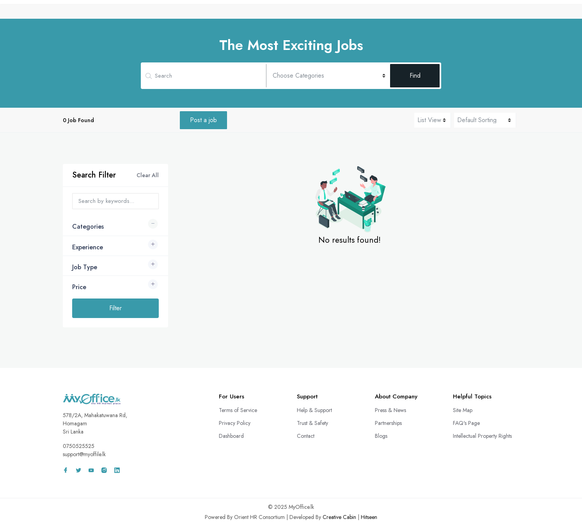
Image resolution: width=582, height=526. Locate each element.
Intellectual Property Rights (482, 436)
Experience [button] (87, 247)
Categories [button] (88, 226)
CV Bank (310, 13)
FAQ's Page (466, 423)
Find (415, 75)
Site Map (462, 410)
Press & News (390, 410)
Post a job (203, 120)
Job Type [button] (84, 267)
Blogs (381, 436)
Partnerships (388, 423)
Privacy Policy (234, 423)
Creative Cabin (339, 517)
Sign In (499, 13)
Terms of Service (238, 410)
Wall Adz (461, 13)
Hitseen (369, 517)
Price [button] (79, 287)
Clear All (148, 175)
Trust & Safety (312, 423)
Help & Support (314, 410)
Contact (305, 436)
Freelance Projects (413, 13)
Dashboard (231, 436)
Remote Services (355, 13)
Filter (115, 308)
